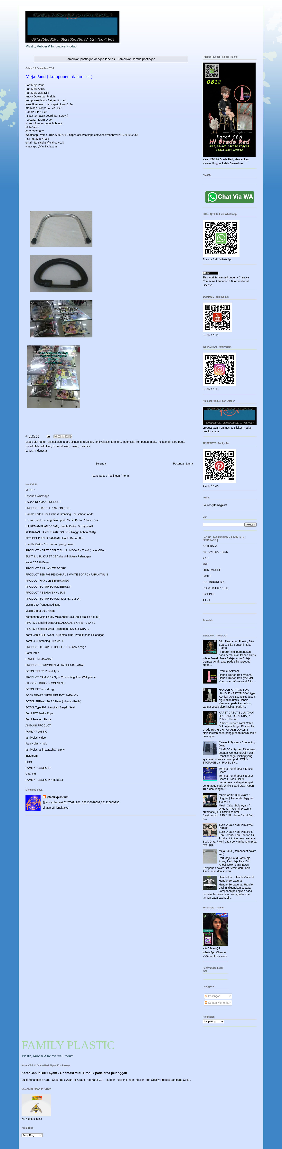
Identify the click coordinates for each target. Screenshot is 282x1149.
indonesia (129, 441)
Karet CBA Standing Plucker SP (44, 641)
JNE (205, 563)
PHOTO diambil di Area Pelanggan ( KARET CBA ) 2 (57, 628)
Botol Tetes (32, 652)
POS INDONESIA (213, 582)
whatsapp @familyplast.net (41, 146)
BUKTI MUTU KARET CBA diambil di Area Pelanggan (58, 556)
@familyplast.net (58, 797)
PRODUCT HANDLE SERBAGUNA (47, 580)
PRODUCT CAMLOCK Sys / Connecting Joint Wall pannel (60, 677)
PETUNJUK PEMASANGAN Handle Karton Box (54, 538)
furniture (116, 441)
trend (59, 446)
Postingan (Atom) (118, 475)
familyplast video (35, 737)
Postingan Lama (183, 463)
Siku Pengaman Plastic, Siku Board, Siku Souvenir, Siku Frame (236, 645)
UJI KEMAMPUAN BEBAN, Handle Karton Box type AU (59, 526)
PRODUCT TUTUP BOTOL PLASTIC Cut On (52, 598)
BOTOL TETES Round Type (42, 671)
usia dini (85, 446)
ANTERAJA (210, 545)
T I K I (206, 600)
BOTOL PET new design (40, 689)
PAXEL (207, 576)
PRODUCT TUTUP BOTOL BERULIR (48, 586)
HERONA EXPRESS (215, 551)
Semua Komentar (217, 1002)
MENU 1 (30, 490)
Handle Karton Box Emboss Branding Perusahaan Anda (59, 514)
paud (181, 441)
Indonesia (41, 450)
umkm (74, 446)
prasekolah (32, 446)
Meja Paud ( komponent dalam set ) (59, 76)
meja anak (164, 441)
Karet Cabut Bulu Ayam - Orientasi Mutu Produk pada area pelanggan (74, 1073)
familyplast (86, 441)
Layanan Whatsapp (37, 496)
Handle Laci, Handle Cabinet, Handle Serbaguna (237, 879)
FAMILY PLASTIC (36, 731)
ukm (66, 446)
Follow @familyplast (215, 505)
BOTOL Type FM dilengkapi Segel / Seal (50, 707)
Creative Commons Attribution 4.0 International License (226, 281)
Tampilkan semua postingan (136, 59)
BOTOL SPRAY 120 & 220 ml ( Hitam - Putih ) (53, 701)
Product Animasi (229, 671)
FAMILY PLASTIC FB (38, 767)
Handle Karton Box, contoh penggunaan (49, 544)
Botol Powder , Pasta (38, 719)
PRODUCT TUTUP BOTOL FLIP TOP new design (55, 647)
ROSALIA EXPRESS (215, 588)
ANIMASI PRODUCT (38, 725)
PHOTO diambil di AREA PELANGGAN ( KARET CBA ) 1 (60, 622)
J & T (206, 557)
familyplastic (102, 441)
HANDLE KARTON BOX (234, 689)
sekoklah (45, 446)
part (174, 441)
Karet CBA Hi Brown (37, 562)
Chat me (30, 773)
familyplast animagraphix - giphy (45, 749)
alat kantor (40, 441)
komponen (142, 441)
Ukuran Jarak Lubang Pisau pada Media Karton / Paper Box (61, 520)
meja (153, 441)
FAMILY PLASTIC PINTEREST (44, 779)
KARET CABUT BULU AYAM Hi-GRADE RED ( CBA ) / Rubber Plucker (236, 716)
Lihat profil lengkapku (56, 807)
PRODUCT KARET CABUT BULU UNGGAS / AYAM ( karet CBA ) (65, 550)
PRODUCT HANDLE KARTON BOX (47, 508)
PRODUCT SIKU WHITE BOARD (45, 568)
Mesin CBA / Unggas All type (42, 604)
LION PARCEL (212, 570)
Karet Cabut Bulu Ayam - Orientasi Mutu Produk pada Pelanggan (64, 634)
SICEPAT (208, 594)
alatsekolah (55, 441)
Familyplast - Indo (36, 743)
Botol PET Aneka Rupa (39, 713)
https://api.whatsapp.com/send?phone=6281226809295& (104, 134)
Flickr (28, 761)
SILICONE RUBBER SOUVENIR (45, 683)
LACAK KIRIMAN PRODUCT (43, 502)
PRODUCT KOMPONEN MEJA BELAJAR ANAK (55, 665)
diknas (75, 441)
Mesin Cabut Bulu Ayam (40, 610)
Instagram (31, 755)
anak (66, 441)
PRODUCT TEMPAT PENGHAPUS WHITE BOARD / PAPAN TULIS (66, 574)
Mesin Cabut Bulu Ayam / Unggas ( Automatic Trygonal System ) (236, 798)
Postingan (212, 996)
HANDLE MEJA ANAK (39, 659)
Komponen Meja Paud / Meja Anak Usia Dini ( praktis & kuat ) (62, 616)
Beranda (101, 463)
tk (54, 446)
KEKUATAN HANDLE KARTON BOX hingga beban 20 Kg (60, 532)
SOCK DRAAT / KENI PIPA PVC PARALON (51, 695)
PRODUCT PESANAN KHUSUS (45, 592)
